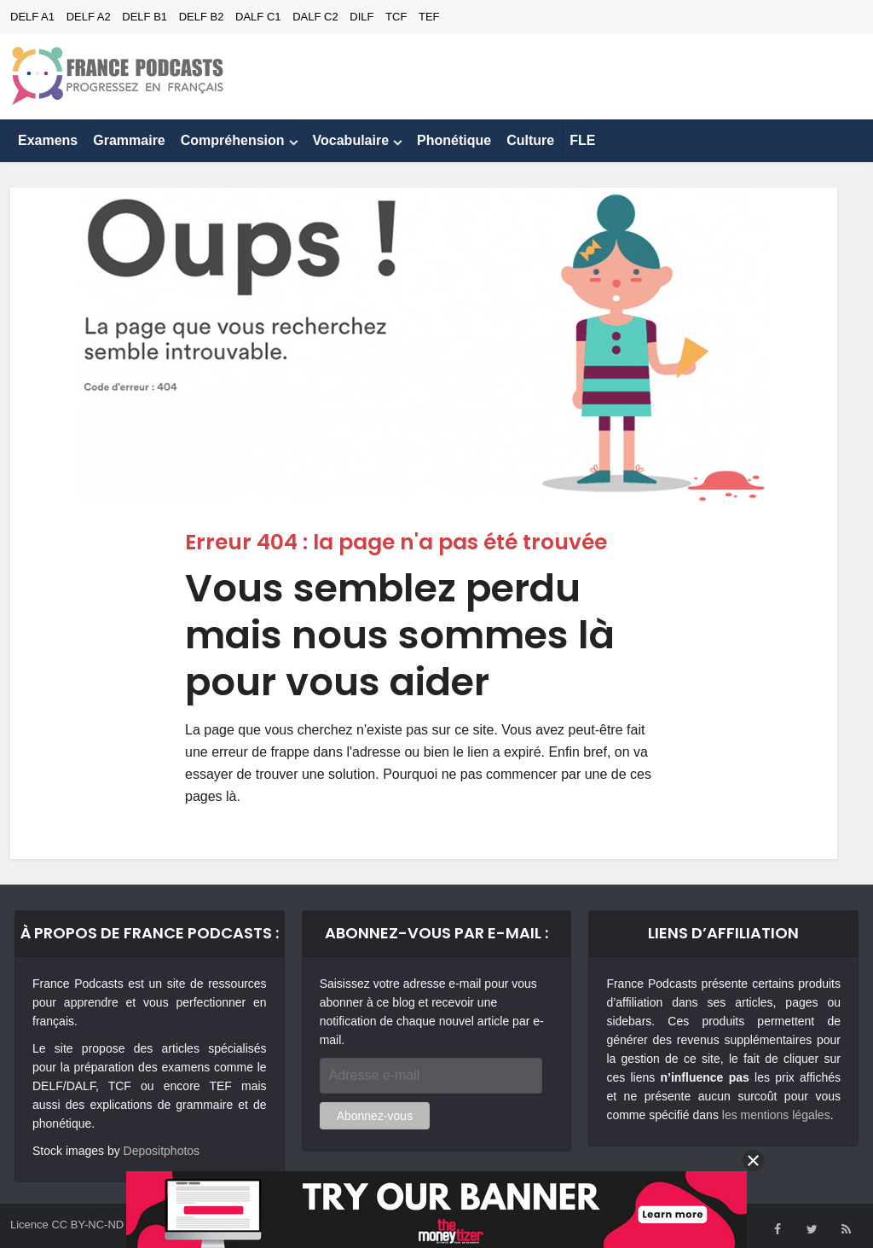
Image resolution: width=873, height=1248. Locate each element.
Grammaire (129, 140)
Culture (530, 140)
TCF (396, 16)
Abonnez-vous (375, 1116)
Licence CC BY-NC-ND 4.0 (76, 1224)
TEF (429, 16)
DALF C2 (315, 16)
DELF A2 (88, 16)
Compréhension (233, 140)
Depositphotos (162, 1151)
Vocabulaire (351, 140)
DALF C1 (257, 16)
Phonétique (454, 140)
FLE (582, 140)
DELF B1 (144, 16)
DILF (361, 16)
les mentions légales (776, 1115)
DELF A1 (32, 16)
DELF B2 (201, 16)
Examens (48, 140)
